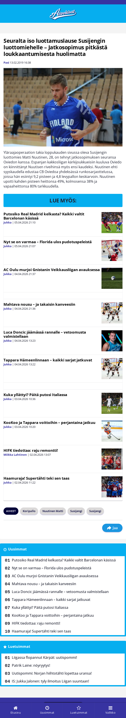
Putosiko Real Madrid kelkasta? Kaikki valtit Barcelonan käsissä (44, 216)
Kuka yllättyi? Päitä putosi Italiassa (35, 394)
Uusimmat (17, 549)
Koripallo (29, 511)
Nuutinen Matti (52, 511)
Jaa (112, 527)
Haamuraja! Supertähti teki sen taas (36, 478)
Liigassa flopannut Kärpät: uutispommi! (44, 657)
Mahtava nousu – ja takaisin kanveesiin (39, 304)
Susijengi (76, 511)
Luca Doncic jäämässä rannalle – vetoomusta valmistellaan (45, 334)
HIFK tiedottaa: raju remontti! (31, 450)
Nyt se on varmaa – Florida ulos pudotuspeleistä (48, 241)
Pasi (6, 62)
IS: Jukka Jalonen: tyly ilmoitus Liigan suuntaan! (50, 681)
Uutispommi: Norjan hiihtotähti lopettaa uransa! (52, 673)
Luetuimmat (19, 646)
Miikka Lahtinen (15, 455)
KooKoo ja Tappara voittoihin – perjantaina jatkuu (49, 422)
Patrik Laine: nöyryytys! (31, 665)
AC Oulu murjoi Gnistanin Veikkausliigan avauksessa (52, 269)
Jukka (8, 222)
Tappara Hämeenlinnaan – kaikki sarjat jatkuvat (48, 360)
